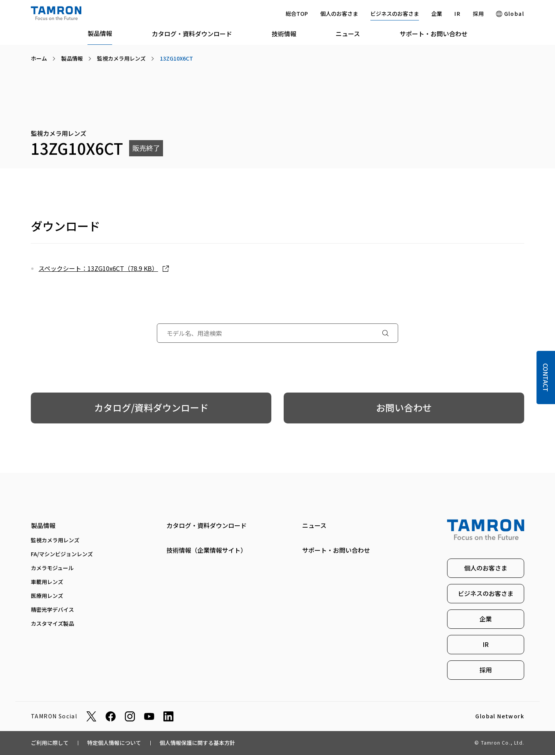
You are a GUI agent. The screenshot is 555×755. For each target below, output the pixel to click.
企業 (436, 13)
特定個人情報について (114, 743)
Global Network (499, 716)
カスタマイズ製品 (52, 623)
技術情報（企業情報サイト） (206, 550)
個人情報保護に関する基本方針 (197, 743)
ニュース (348, 33)
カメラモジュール (52, 568)
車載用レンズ (47, 582)
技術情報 (284, 33)
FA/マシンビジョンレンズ (62, 554)
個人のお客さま (339, 13)
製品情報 (99, 33)
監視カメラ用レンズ (55, 540)
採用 (478, 13)
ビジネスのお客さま (394, 13)
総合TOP (297, 13)
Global (510, 13)
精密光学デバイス (52, 609)
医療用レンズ (47, 595)
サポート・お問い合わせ (434, 33)
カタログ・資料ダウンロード (192, 33)
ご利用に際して (50, 743)
